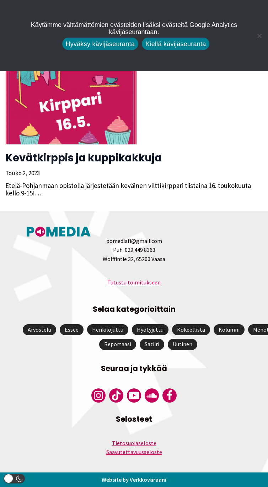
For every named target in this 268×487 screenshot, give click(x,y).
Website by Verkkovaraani (134, 479)
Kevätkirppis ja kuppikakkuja (83, 158)
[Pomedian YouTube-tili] (134, 395)
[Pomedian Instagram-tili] (98, 395)
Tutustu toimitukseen (134, 282)
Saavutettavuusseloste (134, 451)
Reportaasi (117, 344)
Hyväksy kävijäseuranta (100, 44)
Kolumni (229, 329)
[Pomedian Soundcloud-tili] (152, 395)
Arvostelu (39, 329)
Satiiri (152, 344)
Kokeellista (191, 329)
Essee (72, 329)
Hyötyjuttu (150, 329)
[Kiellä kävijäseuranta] (259, 35)
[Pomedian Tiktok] (116, 395)
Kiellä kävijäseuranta (175, 44)
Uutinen (182, 344)
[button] (14, 478)
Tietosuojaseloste (134, 443)
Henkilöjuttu (107, 329)
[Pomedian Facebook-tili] (169, 395)
